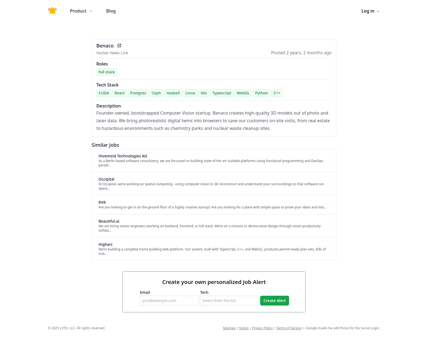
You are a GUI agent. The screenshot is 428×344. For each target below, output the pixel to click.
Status (244, 328)
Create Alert (274, 300)
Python (261, 92)
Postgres (138, 92)
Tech (204, 292)
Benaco (105, 45)
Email (145, 292)
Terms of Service (288, 328)
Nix (204, 92)
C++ (277, 92)
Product (81, 11)
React (120, 92)
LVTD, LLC (67, 328)
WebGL (243, 92)
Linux (190, 92)
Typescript (221, 92)
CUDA (104, 92)
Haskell (173, 92)
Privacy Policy (262, 328)
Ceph (156, 92)
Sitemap (229, 328)
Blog (111, 11)
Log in (370, 11)
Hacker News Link (112, 52)
